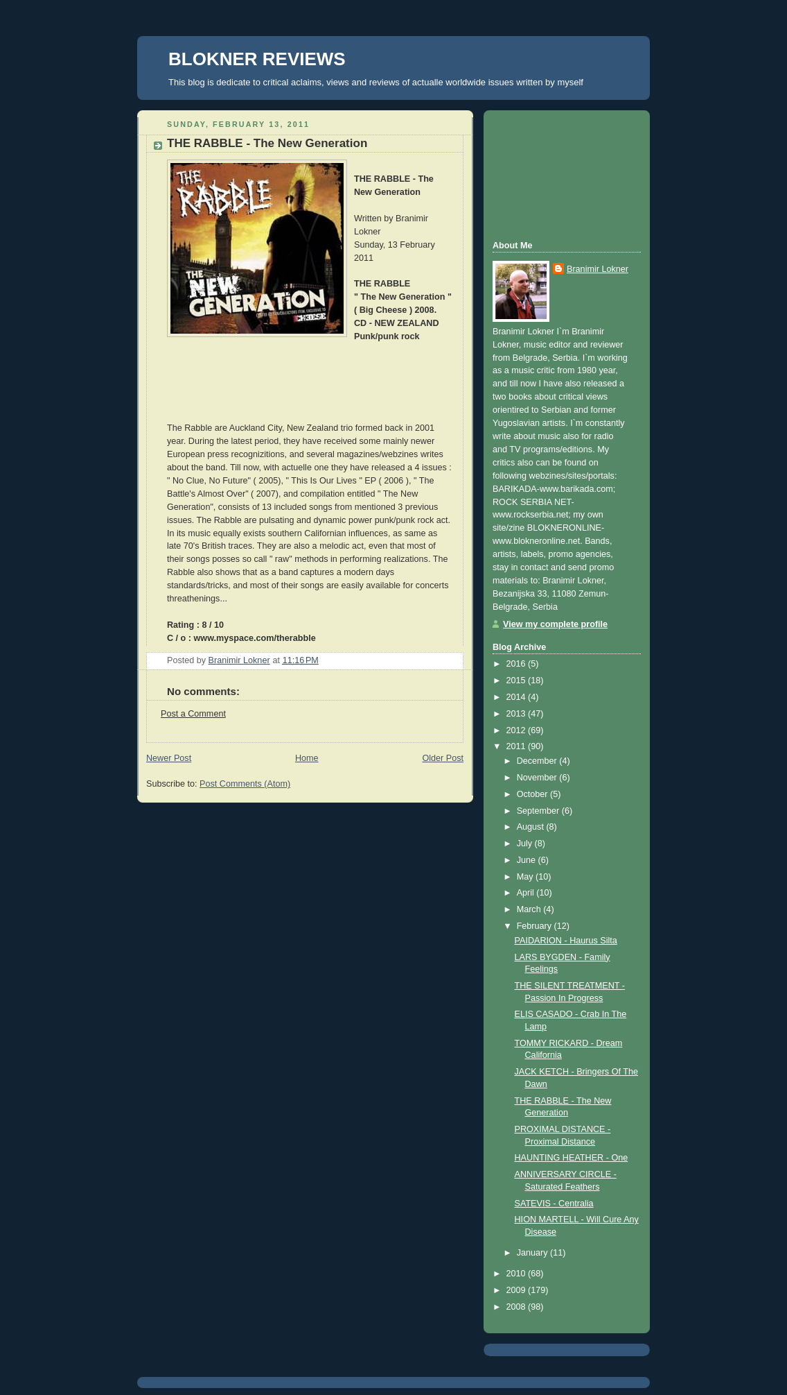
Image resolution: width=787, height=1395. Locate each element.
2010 (517, 1273)
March (530, 909)
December (538, 761)
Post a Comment (193, 714)
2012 (517, 730)
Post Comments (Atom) (245, 784)
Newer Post (168, 758)
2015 (517, 680)
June (527, 860)
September (539, 811)
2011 (517, 746)
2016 (517, 664)
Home (307, 758)
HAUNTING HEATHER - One (571, 1158)
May (526, 877)
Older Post (442, 758)
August (532, 827)
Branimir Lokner (597, 269)
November (538, 777)
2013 (517, 714)
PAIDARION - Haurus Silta (566, 940)
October (533, 794)
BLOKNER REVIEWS (257, 59)
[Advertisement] (555, 173)
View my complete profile (555, 624)
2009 (517, 1290)
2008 (517, 1307)
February (535, 926)
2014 (517, 697)
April (527, 893)
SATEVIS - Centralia (554, 1203)
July (526, 843)
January (533, 1253)
